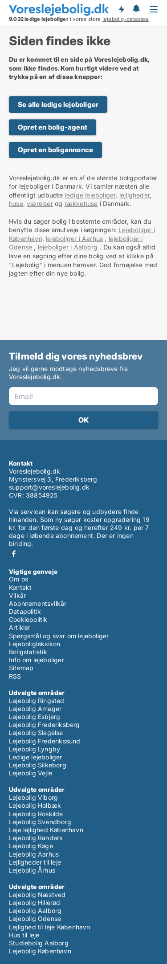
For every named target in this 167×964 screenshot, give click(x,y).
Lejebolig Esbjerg (34, 716)
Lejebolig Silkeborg (37, 765)
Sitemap (21, 668)
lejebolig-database (125, 19)
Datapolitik (25, 611)
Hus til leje (24, 935)
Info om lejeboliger (36, 660)
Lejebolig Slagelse (36, 732)
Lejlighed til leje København (49, 927)
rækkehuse (81, 203)
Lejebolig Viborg (33, 797)
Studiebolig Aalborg (39, 943)
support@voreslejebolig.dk (49, 487)
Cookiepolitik (28, 619)
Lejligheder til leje (35, 862)
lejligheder (134, 195)
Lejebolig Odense (35, 918)
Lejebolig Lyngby (34, 749)
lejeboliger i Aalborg (68, 247)
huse (16, 203)
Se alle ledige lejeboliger (58, 104)
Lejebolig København (40, 951)
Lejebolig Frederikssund (45, 741)
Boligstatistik (28, 652)
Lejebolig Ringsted (37, 700)
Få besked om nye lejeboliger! (121, 9)
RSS (15, 676)
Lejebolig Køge (31, 845)
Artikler (20, 627)
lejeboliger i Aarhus (74, 238)
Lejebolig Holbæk (35, 805)
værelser (40, 203)
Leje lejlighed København (46, 830)
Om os (18, 579)
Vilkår (17, 595)
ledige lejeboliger (90, 195)
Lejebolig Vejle (30, 773)
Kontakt (20, 587)
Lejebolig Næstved (37, 894)
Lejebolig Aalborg (35, 910)
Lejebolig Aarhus (34, 854)
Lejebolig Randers (35, 838)
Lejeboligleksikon (34, 644)
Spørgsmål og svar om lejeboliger (59, 636)
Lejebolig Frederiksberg (44, 724)
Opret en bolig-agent (52, 127)
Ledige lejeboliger (35, 757)
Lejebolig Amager (35, 708)
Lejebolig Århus (32, 870)
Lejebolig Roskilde (36, 814)
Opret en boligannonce (55, 150)
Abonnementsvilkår (37, 603)
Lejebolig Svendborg (40, 822)
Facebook (14, 553)
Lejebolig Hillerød (35, 902)
